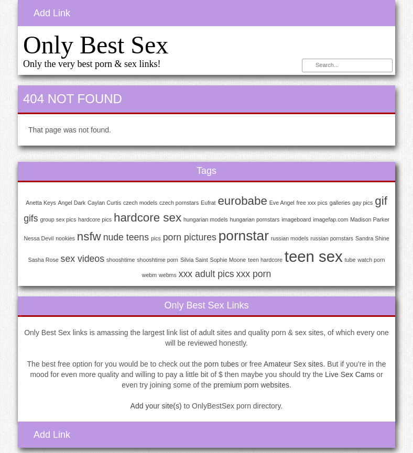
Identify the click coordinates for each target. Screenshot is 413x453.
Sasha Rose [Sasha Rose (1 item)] (43, 260)
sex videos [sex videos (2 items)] (82, 258)
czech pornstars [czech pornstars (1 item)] (179, 203)
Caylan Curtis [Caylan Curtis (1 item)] (104, 203)
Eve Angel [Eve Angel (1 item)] (282, 203)
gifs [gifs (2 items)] (31, 218)
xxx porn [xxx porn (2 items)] (253, 274)
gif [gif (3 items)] (381, 200)
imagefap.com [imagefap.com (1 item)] (330, 219)
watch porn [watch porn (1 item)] (371, 260)
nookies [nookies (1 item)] (65, 238)
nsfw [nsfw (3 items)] (89, 236)
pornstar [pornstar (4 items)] (244, 236)
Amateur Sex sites (293, 364)
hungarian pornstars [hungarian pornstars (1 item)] (255, 219)
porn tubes (221, 364)
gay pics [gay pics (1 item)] (362, 203)
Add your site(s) (156, 406)
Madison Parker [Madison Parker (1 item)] (369, 219)
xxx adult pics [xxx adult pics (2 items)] (206, 274)
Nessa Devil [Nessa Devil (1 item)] (38, 238)
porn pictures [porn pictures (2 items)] (189, 237)
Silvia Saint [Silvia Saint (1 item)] (194, 260)
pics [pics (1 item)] (156, 238)
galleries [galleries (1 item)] (340, 203)
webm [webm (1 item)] (149, 275)
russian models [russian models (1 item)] (290, 238)
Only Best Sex (95, 45)
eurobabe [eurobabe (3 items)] (242, 200)
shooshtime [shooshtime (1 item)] (120, 260)
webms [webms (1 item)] (168, 275)
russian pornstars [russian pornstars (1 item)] (331, 238)
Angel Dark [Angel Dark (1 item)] (71, 203)
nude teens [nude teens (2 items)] (126, 237)
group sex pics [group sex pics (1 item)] (58, 219)
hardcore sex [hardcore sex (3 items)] (147, 217)
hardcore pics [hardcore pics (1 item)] (95, 219)
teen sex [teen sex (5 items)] (314, 256)
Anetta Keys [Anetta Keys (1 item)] (41, 203)
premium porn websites (251, 385)
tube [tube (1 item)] (350, 260)
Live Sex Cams (349, 374)
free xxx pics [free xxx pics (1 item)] (312, 203)
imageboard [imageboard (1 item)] (296, 219)
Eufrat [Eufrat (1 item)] (208, 203)
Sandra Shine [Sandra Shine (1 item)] (372, 238)
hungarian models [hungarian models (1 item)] (205, 219)
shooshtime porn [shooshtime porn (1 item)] (157, 260)
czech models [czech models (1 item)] (140, 203)
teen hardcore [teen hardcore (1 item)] (265, 260)
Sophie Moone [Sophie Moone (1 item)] (228, 260)
